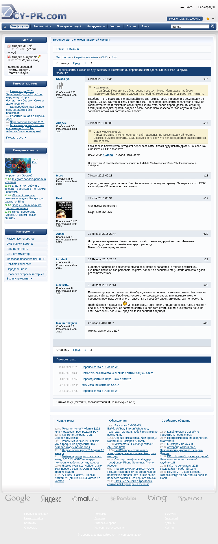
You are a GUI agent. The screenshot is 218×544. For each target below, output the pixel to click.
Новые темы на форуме (184, 18)
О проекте (30, 527)
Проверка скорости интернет (25, 274)
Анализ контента (17, 248)
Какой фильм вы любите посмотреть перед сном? (179, 433)
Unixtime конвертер (19, 264)
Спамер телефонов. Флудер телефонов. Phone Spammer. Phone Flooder (130, 462)
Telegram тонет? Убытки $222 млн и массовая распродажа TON (77, 430)
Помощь (99, 518)
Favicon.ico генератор (21, 238)
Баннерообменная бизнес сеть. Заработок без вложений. (25, 109)
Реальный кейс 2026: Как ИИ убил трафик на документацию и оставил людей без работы (77, 444)
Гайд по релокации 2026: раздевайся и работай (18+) (180, 467)
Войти (189, 7)
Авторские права (105, 523)
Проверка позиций (36, 513)
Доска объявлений (20, 66)
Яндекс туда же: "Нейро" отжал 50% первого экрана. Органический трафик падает (79, 468)
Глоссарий (171, 518)
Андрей (107, 155)
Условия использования (110, 527)
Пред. (77, 63)
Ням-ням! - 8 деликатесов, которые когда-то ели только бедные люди (184, 475)
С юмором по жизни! (180, 444)
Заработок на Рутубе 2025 (27, 122)
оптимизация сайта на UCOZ (100, 384)
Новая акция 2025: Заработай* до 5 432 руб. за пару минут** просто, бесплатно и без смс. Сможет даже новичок (25, 97)
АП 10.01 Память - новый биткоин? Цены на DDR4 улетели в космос (77, 478)
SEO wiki (170, 513)
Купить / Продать (19, 69)
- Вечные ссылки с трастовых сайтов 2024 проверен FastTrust (130, 483)
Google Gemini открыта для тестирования (23, 207)
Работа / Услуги (18, 73)
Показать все (14, 137)
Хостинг (170, 527)
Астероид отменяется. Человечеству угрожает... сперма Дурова (181, 450)
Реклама (100, 513)
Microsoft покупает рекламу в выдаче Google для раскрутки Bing (24, 198)
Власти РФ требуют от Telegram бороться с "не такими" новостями (26, 188)
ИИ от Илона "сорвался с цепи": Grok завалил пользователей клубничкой (184, 459)
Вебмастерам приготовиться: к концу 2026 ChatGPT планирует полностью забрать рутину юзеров (78, 459)
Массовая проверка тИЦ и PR (26, 259)
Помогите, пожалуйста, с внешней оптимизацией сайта (117, 373)
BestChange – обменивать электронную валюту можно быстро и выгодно (131, 453)
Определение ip (17, 269)
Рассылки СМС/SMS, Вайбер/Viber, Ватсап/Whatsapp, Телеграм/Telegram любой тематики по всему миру (132, 430)
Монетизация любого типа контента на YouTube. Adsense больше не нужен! (25, 128)
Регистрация (206, 7)
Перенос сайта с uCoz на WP (101, 367)
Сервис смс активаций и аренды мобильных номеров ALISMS (132, 439)
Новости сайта (33, 518)
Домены (170, 523)
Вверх (191, 528)
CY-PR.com (119, 534)
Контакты (30, 523)
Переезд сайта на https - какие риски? (106, 379)
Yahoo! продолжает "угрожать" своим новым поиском (21, 214)
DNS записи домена (20, 243)
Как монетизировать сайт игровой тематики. (75, 436)
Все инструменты (18, 278)
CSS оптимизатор (18, 253)
